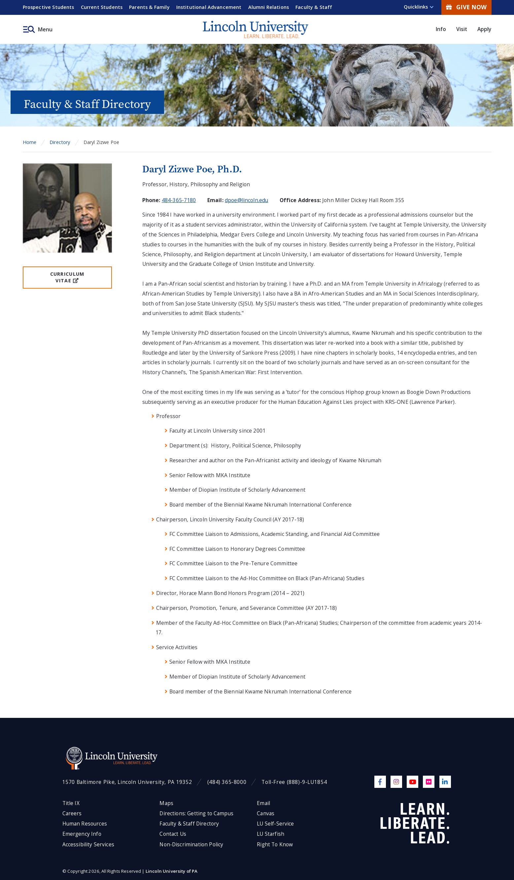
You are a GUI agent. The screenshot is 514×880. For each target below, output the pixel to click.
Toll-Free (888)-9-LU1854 (294, 782)
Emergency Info (81, 833)
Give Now (466, 7)
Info (441, 29)
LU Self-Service (275, 823)
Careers (72, 813)
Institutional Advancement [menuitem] (209, 7)
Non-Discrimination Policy (191, 844)
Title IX (71, 803)
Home (30, 142)
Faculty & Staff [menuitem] (313, 7)
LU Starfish (270, 833)
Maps (166, 803)
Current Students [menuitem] (102, 7)
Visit (461, 29)
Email (263, 803)
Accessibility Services (88, 844)
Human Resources (84, 823)
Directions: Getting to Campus (196, 813)
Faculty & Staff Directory (189, 823)
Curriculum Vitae (67, 277)
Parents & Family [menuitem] (149, 7)
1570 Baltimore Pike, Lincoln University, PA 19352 (127, 782)
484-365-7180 (179, 200)
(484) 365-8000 (227, 782)
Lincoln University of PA (172, 871)
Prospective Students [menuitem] (48, 7)
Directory (60, 142)
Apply (484, 29)
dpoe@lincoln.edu (246, 200)
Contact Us (172, 833)
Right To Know (275, 844)
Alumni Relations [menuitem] (268, 7)
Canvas (265, 813)
